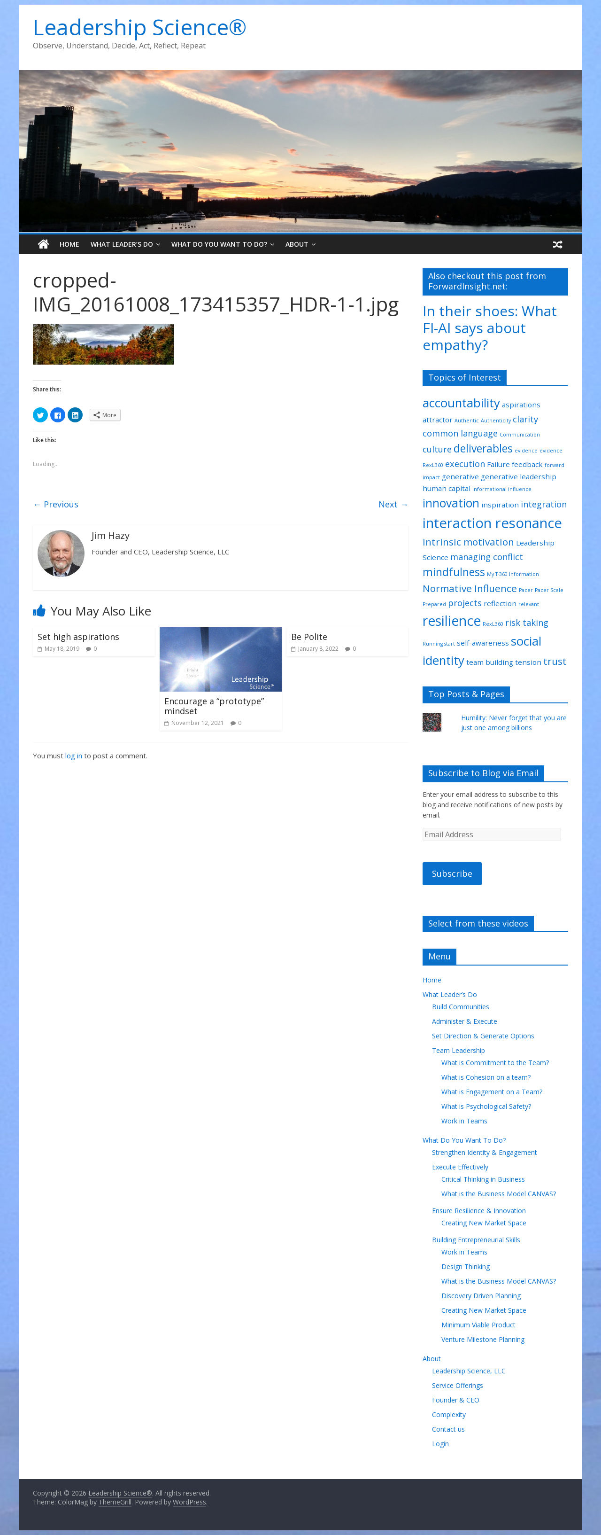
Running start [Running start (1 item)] (439, 643)
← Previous (55, 504)
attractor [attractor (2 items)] (438, 419)
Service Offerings (457, 1385)
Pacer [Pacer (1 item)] (526, 590)
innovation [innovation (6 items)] (451, 503)
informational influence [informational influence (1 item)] (502, 489)
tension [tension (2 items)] (528, 662)
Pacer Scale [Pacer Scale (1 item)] (549, 590)
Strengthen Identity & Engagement (484, 1152)
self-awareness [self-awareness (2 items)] (483, 642)
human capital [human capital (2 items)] (446, 488)
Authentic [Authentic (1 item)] (467, 420)
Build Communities (460, 1006)
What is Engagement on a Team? (491, 1091)
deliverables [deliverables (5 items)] (483, 448)
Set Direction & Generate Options (483, 1035)
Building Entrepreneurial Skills (476, 1239)
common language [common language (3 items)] (460, 433)
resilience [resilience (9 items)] (452, 621)
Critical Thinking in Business (483, 1179)
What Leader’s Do (122, 244)
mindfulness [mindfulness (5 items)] (454, 572)
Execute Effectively (460, 1166)
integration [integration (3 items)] (544, 504)
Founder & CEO (455, 1399)
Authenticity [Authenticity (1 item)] (496, 420)
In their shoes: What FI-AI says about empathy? (490, 327)
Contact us (448, 1429)
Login (440, 1443)
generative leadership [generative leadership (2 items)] (518, 476)
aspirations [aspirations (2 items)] (521, 404)
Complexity (449, 1414)
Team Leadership (458, 1050)
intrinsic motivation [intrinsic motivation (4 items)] (468, 541)
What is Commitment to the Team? (495, 1062)
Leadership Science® (140, 26)
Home (69, 244)
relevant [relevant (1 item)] (528, 604)
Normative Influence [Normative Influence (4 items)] (470, 588)
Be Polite (309, 636)
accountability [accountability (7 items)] (461, 402)
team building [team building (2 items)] (489, 662)
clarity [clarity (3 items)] (525, 419)
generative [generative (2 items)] (460, 476)
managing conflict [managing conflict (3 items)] (486, 556)
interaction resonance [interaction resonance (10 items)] (492, 523)
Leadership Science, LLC (469, 1370)
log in (73, 755)
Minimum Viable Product (478, 1324)
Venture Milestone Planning (482, 1339)
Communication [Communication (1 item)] (520, 434)
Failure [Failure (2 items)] (498, 464)
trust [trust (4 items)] (555, 661)
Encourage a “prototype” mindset (214, 706)
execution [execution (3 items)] (465, 463)
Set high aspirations (78, 636)
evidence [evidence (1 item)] (526, 450)
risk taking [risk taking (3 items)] (526, 622)
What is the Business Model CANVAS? (498, 1193)
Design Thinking (465, 1266)
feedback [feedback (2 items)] (527, 464)
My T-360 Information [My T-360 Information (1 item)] (513, 574)
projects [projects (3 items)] (465, 602)
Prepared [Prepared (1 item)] (434, 604)
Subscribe (452, 873)
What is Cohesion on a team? (486, 1077)
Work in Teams (464, 1120)
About (296, 244)
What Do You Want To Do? (219, 244)
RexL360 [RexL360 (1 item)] (493, 624)
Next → (393, 504)
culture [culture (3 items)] (437, 449)
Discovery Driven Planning (481, 1295)
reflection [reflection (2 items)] (500, 603)
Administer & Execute (464, 1021)
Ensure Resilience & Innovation (479, 1210)
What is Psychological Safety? (486, 1106)
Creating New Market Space (483, 1222)
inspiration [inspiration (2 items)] (500, 504)
